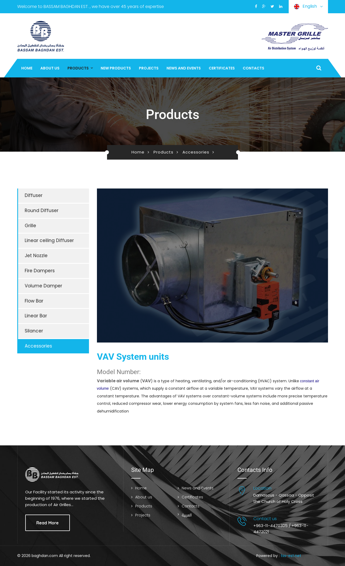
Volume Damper (43, 286)
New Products (116, 68)
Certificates (222, 68)
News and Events (184, 68)
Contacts (253, 68)
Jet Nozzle (36, 255)
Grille (30, 225)
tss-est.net (291, 555)
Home (26, 68)
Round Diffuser (41, 210)
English (308, 6)
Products (78, 68)
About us (49, 68)
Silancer (34, 331)
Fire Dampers (40, 270)
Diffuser (33, 195)
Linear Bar (36, 316)
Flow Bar (34, 301)
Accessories (195, 152)
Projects (149, 68)
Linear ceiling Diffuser (49, 240)
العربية (187, 515)
